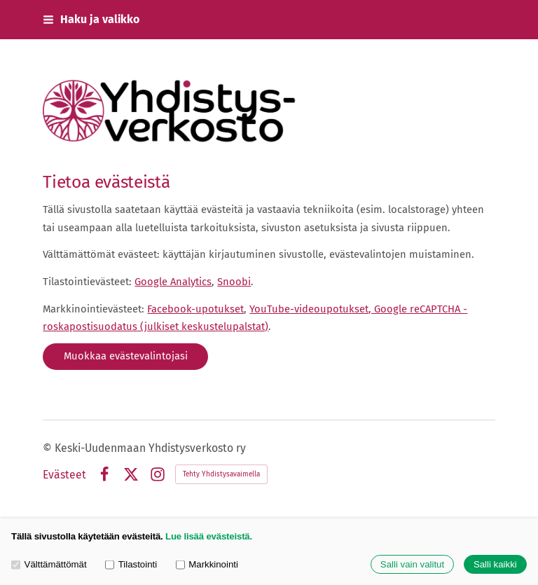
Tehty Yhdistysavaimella (221, 474)
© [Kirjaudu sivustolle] (49, 448)
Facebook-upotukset (195, 309)
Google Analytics (173, 281)
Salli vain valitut (412, 564)
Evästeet (64, 475)
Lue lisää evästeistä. (208, 536)
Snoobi (234, 281)
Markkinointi (207, 564)
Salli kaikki (495, 564)
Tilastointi (131, 564)
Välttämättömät (49, 564)
